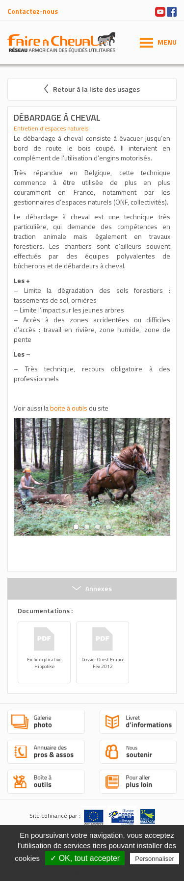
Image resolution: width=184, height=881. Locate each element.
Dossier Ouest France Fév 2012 (102, 663)
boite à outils (69, 408)
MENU (167, 42)
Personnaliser (154, 858)
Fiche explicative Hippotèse (44, 663)
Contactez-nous (32, 11)
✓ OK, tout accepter (85, 858)
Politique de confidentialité (97, 871)
